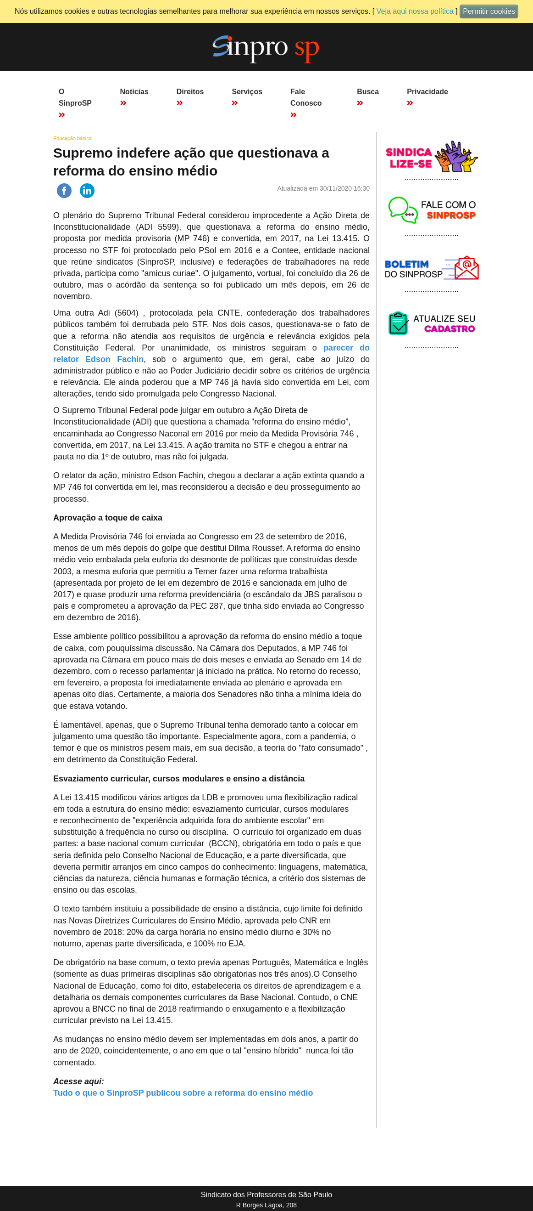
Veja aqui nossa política (415, 11)
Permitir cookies (489, 11)
